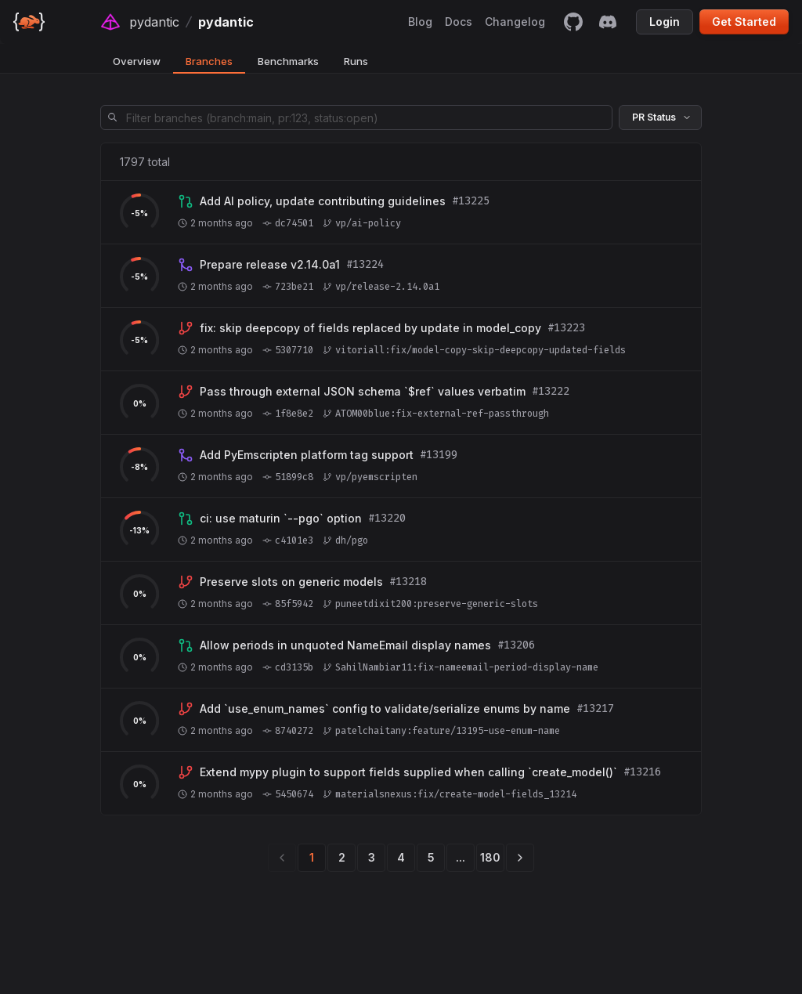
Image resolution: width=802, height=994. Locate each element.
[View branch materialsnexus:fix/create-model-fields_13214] (408, 772)
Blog (420, 21)
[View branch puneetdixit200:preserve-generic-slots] (291, 582)
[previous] (282, 858)
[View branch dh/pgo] (281, 518)
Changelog (515, 21)
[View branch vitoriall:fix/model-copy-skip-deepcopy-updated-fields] (370, 328)
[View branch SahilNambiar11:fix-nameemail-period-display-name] (345, 645)
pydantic (154, 22)
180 (490, 857)
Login (664, 21)
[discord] (607, 22)
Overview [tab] (137, 61)
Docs (458, 21)
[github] (573, 22)
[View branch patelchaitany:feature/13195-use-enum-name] (385, 709)
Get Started (744, 21)
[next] (520, 858)
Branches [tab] (209, 61)
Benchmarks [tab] (288, 61)
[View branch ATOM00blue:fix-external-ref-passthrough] (363, 391)
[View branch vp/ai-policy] (323, 201)
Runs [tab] (356, 61)
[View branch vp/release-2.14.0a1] (270, 265)
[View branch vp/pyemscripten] (307, 455)
